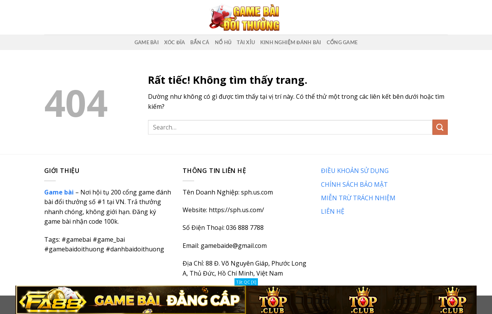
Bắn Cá (199, 42)
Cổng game (342, 42)
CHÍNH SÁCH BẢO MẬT (354, 184)
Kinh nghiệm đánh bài (290, 42)
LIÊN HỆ (332, 211)
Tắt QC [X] (246, 282)
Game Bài (147, 42)
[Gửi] (440, 127)
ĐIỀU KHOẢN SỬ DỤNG (355, 170)
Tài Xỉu (245, 42)
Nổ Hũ (223, 42)
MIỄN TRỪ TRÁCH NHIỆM (358, 198)
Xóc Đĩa (174, 42)
